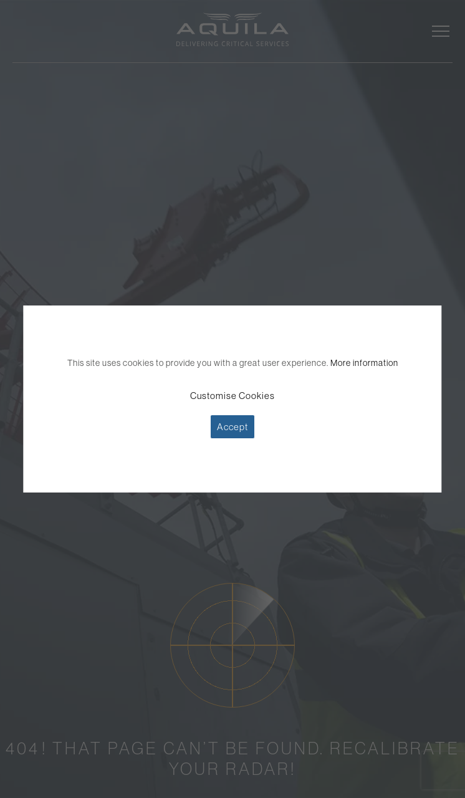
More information (364, 363)
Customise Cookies (232, 395)
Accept (232, 426)
